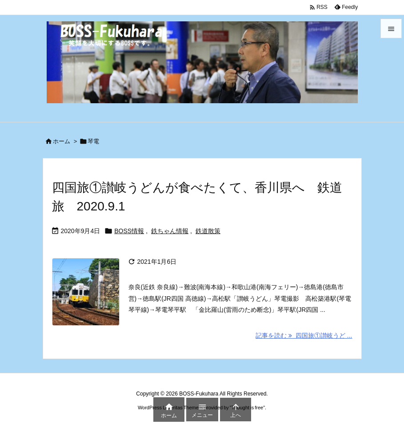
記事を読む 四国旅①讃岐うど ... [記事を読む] (304, 335)
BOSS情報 (129, 230)
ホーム (61, 141)
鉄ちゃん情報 (169, 230)
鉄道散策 (208, 230)
